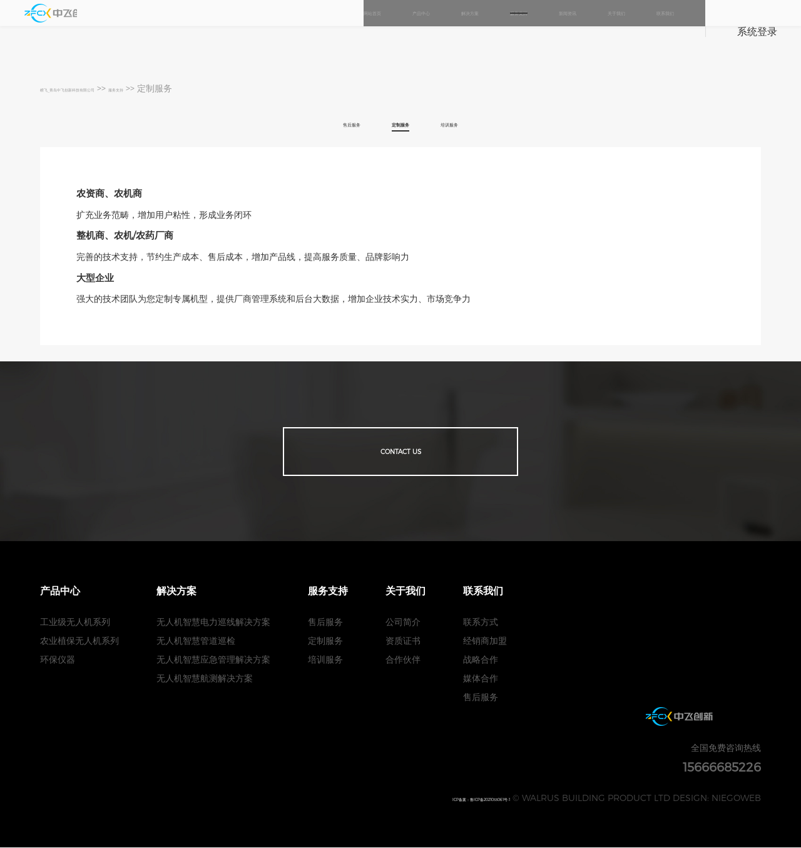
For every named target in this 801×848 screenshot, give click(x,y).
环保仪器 (57, 659)
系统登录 (757, 31)
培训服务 (472, 121)
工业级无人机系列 (75, 622)
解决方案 (369, 31)
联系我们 (654, 31)
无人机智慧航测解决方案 (204, 678)
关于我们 (583, 31)
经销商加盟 (485, 641)
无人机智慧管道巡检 (195, 641)
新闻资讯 (511, 31)
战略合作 (480, 659)
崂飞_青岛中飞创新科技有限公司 (104, 88)
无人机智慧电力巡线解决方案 (213, 622)
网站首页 (226, 31)
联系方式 (480, 622)
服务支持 (440, 31)
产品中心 (297, 31)
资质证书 (403, 641)
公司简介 (403, 622)
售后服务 (329, 121)
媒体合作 (480, 678)
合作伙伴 (403, 659)
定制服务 (400, 121)
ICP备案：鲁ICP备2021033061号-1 (442, 798)
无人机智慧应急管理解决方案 (213, 659)
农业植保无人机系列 (79, 641)
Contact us (400, 449)
